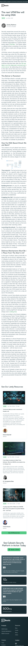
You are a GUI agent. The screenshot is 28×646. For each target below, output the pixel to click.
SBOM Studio (4, 629)
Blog (16, 628)
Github (16, 634)
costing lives (13, 312)
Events (16, 630)
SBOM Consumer (5, 633)
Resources (17, 625)
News (16, 632)
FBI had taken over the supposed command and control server (14, 65)
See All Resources (14, 533)
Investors (3, 645)
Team (2, 642)
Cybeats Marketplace (6, 631)
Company (3, 640)
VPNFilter (12, 44)
